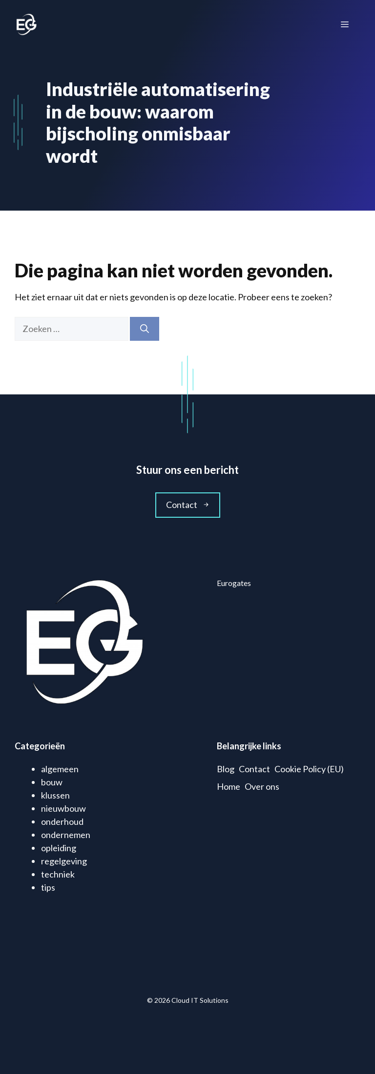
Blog (225, 768)
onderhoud (62, 821)
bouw (51, 782)
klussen (55, 795)
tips (48, 887)
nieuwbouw (63, 808)
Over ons (262, 786)
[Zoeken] (144, 329)
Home (228, 786)
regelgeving (64, 861)
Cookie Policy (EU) (309, 768)
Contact (254, 768)
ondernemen (65, 834)
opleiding (58, 847)
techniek (58, 874)
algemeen (60, 768)
